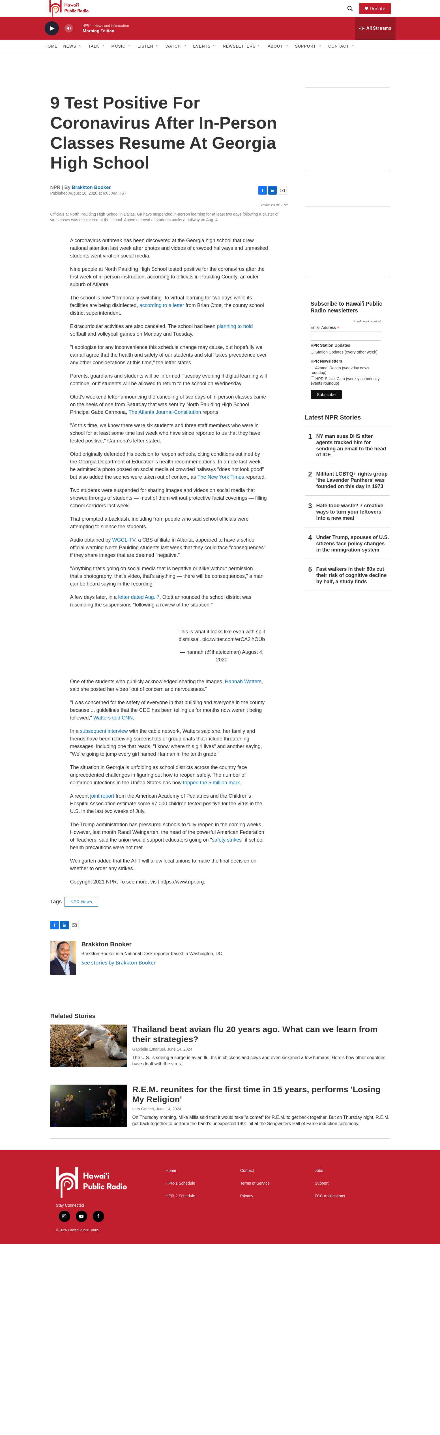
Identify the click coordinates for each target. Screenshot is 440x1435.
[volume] (69, 41)
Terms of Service (255, 1374)
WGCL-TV (123, 731)
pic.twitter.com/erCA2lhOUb (233, 830)
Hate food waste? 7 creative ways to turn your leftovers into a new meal (349, 525)
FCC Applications (330, 1387)
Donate (381, 15)
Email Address (325, 340)
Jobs (319, 1362)
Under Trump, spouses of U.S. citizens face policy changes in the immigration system (352, 556)
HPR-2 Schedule (180, 1387)
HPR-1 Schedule (180, 1374)
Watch (173, 59)
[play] (51, 41)
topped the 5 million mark (211, 974)
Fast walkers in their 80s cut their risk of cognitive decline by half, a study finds (351, 588)
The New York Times (220, 668)
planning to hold (235, 517)
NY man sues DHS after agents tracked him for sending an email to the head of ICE (351, 458)
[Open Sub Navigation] (80, 59)
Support (322, 1374)
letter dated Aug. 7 (139, 788)
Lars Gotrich (143, 1300)
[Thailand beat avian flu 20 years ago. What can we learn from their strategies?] (88, 1237)
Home (51, 59)
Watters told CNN (113, 909)
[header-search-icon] (352, 15)
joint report (102, 987)
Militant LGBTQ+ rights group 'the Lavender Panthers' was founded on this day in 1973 (352, 493)
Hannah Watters (243, 873)
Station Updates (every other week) (345, 365)
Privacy (246, 1387)
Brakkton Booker (91, 200)
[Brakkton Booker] (63, 1149)
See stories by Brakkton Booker (118, 1153)
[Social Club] (347, 254)
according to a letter (161, 496)
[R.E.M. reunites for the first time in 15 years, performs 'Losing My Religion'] (88, 1297)
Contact (247, 1362)
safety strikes (227, 1031)
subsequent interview (104, 922)
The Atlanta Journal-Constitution (164, 603)
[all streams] (375, 41)
